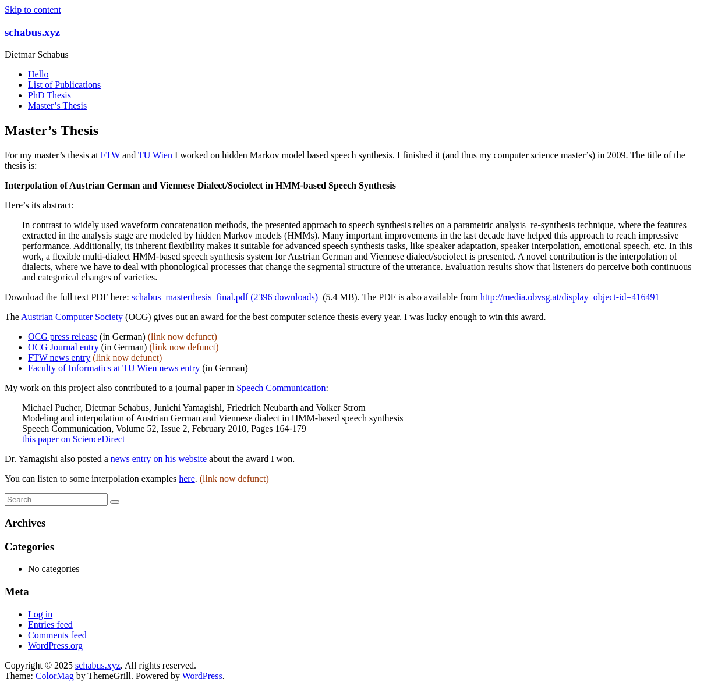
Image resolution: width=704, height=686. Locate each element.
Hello (38, 74)
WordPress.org (55, 646)
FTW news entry (59, 357)
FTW (110, 155)
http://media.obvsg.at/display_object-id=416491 (570, 297)
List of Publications (64, 85)
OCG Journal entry (63, 347)
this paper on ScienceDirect (73, 439)
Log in (40, 614)
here (187, 479)
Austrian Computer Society (72, 317)
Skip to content (33, 10)
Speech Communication (281, 388)
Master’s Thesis (57, 106)
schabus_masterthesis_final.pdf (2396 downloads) (226, 297)
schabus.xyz (32, 32)
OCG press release (62, 337)
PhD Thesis (49, 95)
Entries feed (50, 625)
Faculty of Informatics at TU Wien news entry (114, 368)
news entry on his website (159, 459)
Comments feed (57, 635)
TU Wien (155, 155)
